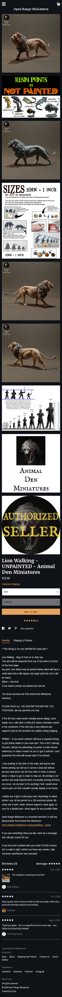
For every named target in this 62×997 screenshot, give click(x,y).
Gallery (5, 959)
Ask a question (27, 628)
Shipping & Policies (23, 640)
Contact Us (45, 956)
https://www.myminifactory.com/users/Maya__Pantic (26, 825)
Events (55, 956)
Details (6, 640)
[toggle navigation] (4, 4)
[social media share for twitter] (9, 628)
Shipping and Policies (27, 956)
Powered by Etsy (9, 991)
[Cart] (58, 4)
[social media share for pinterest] (15, 628)
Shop (4, 956)
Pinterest (29, 971)
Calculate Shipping (11, 584)
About (12, 956)
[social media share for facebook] (3, 628)
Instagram (40, 971)
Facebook (6, 971)
